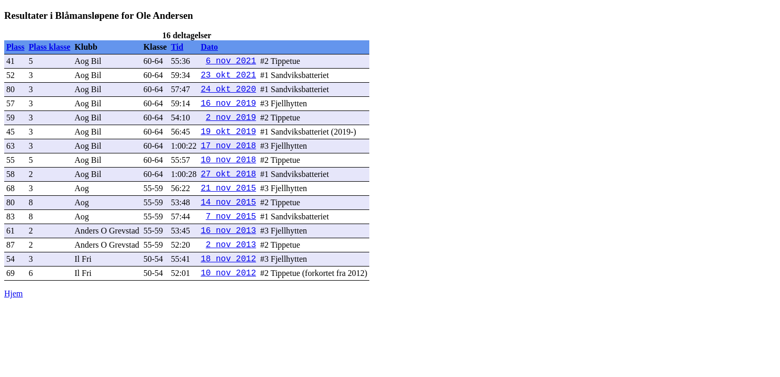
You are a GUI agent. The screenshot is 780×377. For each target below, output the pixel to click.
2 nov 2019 (231, 118)
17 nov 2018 (228, 146)
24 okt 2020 (228, 89)
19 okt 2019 (228, 132)
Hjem (13, 293)
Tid (177, 46)
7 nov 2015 (231, 216)
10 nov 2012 (228, 273)
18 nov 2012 (228, 259)
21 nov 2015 (228, 188)
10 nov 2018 (228, 160)
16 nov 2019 (228, 103)
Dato (209, 46)
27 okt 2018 (228, 174)
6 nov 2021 (231, 61)
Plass (15, 46)
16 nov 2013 (228, 231)
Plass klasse (50, 46)
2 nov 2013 (231, 245)
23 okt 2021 (228, 75)
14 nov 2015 (228, 202)
